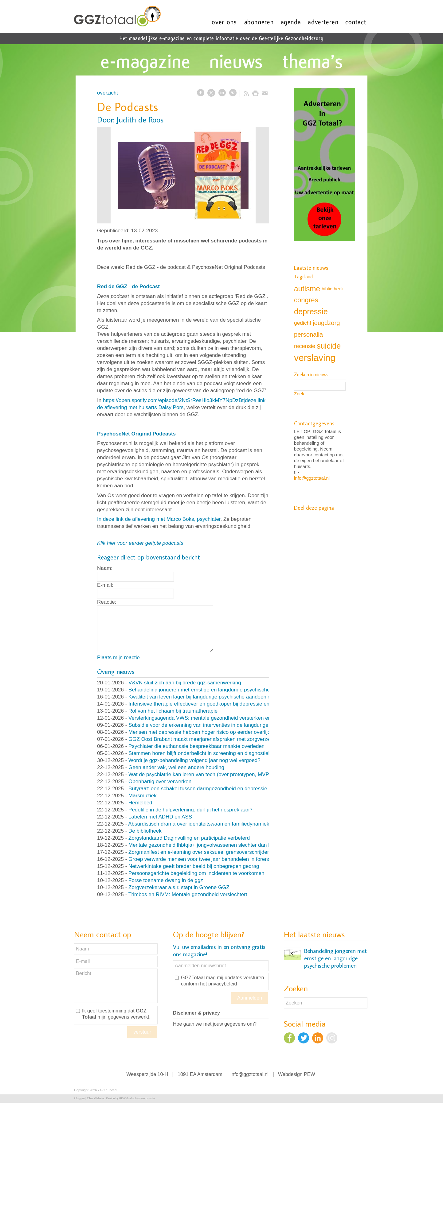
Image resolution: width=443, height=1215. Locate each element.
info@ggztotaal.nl (312, 478)
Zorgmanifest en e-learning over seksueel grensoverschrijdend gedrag (209, 852)
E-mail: (105, 585)
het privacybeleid (218, 983)
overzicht (107, 93)
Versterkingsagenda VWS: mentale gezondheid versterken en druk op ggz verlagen (224, 718)
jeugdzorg (326, 322)
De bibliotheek (145, 831)
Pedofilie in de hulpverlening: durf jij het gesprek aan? (190, 810)
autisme (307, 288)
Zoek (299, 393)
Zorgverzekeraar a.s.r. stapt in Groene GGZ (178, 887)
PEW (309, 1074)
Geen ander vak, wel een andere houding (176, 767)
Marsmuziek (142, 796)
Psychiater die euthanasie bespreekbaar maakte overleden (196, 746)
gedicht (302, 323)
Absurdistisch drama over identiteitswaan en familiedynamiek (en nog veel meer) (221, 824)
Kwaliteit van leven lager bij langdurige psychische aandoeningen (203, 697)
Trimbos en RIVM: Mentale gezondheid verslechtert (187, 894)
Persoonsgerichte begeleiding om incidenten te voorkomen (196, 873)
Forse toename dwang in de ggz (165, 880)
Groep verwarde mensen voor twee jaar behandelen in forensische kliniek (213, 859)
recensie (304, 346)
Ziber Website (95, 1098)
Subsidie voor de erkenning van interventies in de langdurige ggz (203, 725)
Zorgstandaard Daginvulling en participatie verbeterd (189, 838)
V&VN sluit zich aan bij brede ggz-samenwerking (184, 683)
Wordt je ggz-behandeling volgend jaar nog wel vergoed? (194, 760)
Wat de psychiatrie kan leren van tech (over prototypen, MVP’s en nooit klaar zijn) (222, 774)
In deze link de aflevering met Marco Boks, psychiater (159, 519)
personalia (308, 334)
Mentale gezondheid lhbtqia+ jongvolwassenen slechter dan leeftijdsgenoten (216, 845)
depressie (311, 311)
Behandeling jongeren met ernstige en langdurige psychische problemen (212, 690)
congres (306, 300)
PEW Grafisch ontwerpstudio (137, 1098)
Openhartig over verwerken (159, 781)
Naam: (104, 568)
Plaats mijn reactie (118, 657)
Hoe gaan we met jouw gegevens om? (215, 1024)
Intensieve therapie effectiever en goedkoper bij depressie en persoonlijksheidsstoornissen (233, 704)
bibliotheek (333, 288)
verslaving (314, 358)
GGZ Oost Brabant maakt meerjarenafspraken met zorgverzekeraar (206, 739)
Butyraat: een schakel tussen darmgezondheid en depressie (197, 788)
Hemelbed (140, 803)
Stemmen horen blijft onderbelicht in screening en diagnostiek (199, 753)
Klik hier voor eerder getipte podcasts (140, 543)
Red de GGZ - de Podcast (128, 286)
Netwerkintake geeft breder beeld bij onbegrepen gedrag (193, 866)
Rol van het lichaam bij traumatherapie (173, 711)
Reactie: (106, 602)
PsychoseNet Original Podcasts (136, 434)
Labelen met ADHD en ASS (160, 817)
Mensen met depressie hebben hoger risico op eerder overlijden (202, 732)
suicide (329, 346)
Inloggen (79, 1098)
